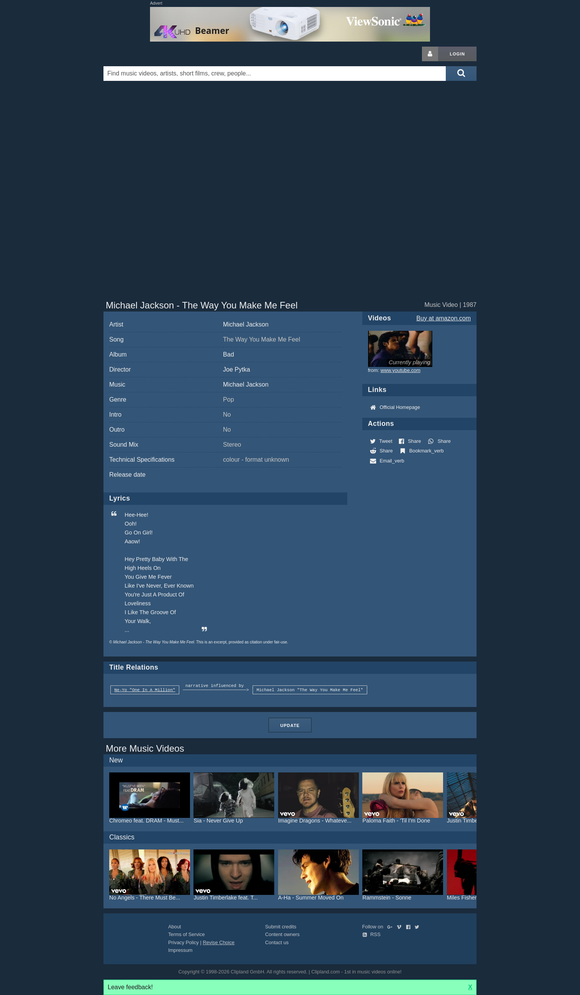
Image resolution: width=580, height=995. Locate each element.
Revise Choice (219, 942)
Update (290, 725)
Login (457, 54)
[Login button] (430, 54)
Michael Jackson (245, 324)
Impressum (180, 950)
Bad (228, 354)
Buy (444, 318)
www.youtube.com (400, 370)
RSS (371, 934)
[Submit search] (461, 73)
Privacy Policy (183, 942)
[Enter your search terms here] (274, 73)
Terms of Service (186, 934)
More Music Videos (145, 748)
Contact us (276, 942)
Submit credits (280, 927)
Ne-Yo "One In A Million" (144, 690)
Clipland (143, 54)
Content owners (282, 934)
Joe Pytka (236, 369)
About (174, 927)
